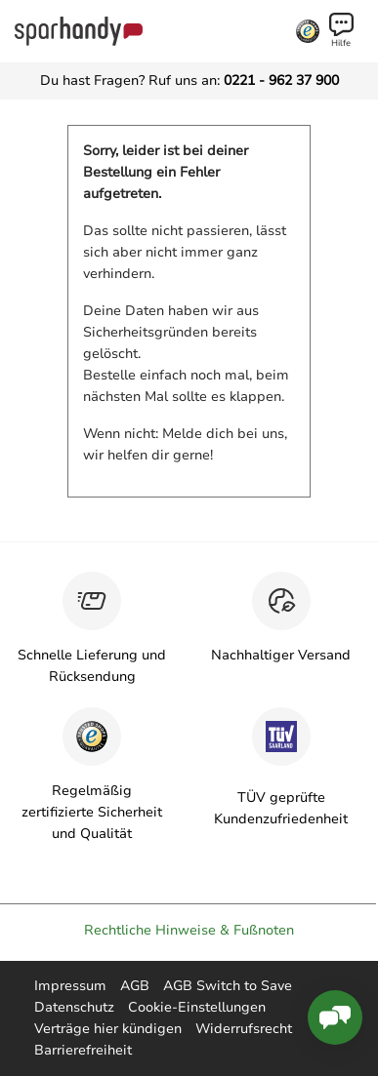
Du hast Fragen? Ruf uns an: (189, 80)
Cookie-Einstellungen (197, 1007)
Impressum (70, 985)
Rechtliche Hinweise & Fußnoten (189, 930)
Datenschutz (74, 1007)
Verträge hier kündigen (108, 1028)
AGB (134, 985)
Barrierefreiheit (83, 1050)
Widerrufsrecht (243, 1028)
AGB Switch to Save (227, 985)
